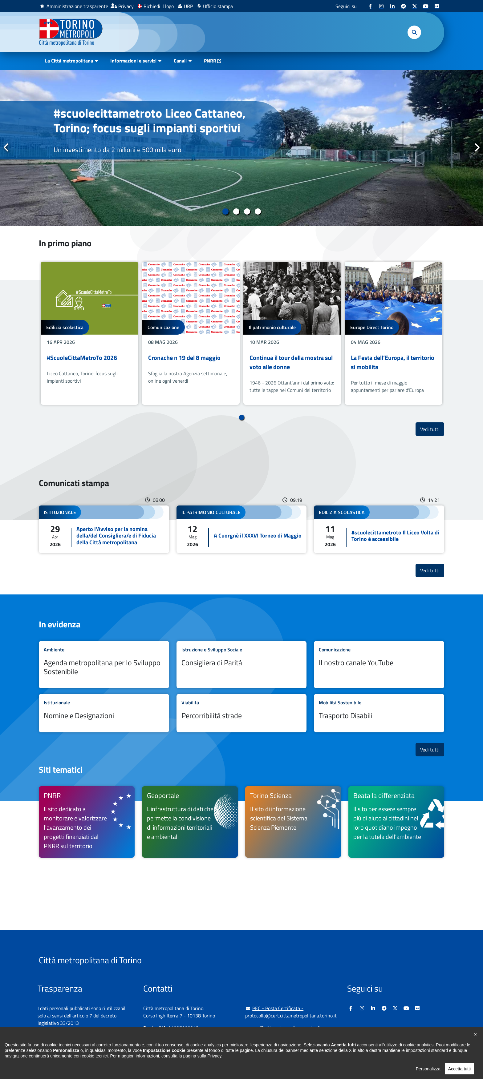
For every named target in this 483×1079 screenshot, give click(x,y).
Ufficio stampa (218, 6)
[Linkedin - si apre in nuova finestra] (392, 6)
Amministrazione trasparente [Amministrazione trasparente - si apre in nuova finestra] (77, 6)
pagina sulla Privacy (202, 1055)
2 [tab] (236, 211)
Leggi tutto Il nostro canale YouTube (379, 664)
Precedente (6, 147)
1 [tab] (225, 211)
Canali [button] (180, 60)
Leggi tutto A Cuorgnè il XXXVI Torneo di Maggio (242, 529)
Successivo (476, 147)
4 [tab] (257, 211)
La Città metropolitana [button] (69, 60)
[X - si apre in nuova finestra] (414, 6)
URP (188, 6)
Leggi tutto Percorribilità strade (242, 713)
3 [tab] (247, 211)
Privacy (126, 6)
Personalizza (428, 1068)
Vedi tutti (432, 429)
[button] (414, 32)
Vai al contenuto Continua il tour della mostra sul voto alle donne (292, 333)
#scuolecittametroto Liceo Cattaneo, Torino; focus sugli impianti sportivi (150, 120)
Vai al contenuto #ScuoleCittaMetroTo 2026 (89, 333)
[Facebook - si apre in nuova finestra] (370, 6)
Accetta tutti (459, 1068)
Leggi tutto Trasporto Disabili (379, 713)
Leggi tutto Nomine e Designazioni (104, 713)
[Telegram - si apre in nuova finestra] (403, 6)
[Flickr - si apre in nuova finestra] (436, 6)
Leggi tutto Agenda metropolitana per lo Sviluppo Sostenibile (104, 664)
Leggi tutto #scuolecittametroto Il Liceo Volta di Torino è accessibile (379, 529)
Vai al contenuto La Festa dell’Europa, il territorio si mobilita (393, 333)
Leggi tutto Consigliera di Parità (242, 664)
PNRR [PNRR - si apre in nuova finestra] (210, 60)
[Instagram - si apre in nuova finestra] (381, 6)
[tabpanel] (241, 148)
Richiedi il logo (159, 6)
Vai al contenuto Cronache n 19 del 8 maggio (191, 333)
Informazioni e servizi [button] (133, 60)
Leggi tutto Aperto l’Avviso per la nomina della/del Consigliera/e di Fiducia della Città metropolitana (104, 529)
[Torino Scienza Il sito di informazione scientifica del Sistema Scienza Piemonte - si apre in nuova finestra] (293, 822)
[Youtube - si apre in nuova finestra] (425, 6)
